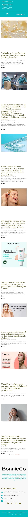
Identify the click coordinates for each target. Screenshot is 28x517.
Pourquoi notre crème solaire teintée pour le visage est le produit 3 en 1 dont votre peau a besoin (13, 285)
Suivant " (17, 454)
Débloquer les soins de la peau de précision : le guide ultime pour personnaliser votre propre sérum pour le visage (13, 224)
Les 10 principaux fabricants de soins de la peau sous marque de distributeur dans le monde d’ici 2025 (13, 335)
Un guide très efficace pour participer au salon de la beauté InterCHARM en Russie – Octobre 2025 (14, 387)
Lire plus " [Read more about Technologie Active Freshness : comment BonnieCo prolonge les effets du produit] (3, 67)
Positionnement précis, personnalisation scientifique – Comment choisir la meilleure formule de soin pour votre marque (13, 440)
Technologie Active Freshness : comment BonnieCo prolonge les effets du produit (13, 55)
